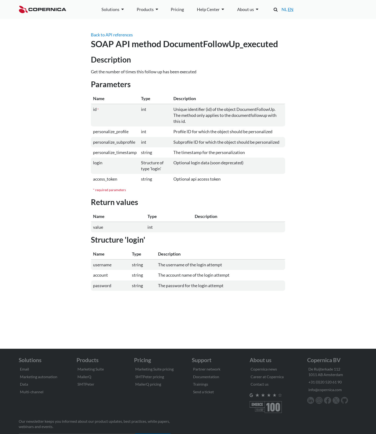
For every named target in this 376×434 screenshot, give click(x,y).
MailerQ (84, 376)
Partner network (206, 369)
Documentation (206, 376)
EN (291, 9)
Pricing (177, 9)
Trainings (200, 384)
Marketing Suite (90, 369)
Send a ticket (203, 391)
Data (24, 384)
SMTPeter (85, 384)
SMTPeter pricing (149, 376)
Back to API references (112, 34)
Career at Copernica (267, 376)
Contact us (260, 384)
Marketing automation (38, 376)
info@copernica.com (325, 389)
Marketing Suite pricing (154, 369)
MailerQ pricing (148, 384)
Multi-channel (31, 391)
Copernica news (264, 369)
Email (24, 369)
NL (284, 9)
